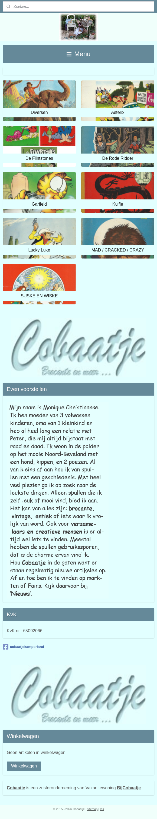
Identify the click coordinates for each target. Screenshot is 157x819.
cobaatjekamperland (23, 647)
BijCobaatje (129, 788)
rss (102, 809)
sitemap (92, 809)
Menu (79, 53)
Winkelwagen (24, 766)
